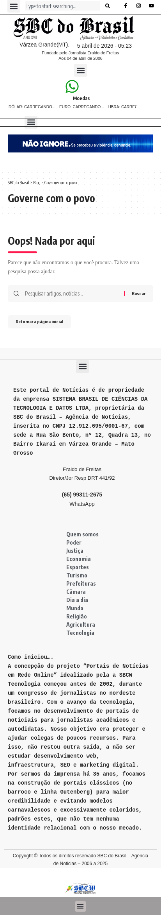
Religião (76, 616)
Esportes (77, 567)
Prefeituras (81, 583)
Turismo (76, 575)
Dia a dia (77, 600)
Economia (78, 559)
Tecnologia (80, 632)
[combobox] (62, 6)
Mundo (74, 608)
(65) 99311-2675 (82, 494)
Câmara (76, 591)
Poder (73, 542)
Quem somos (82, 534)
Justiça (74, 550)
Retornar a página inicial (39, 321)
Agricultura (80, 624)
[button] (80, 70)
